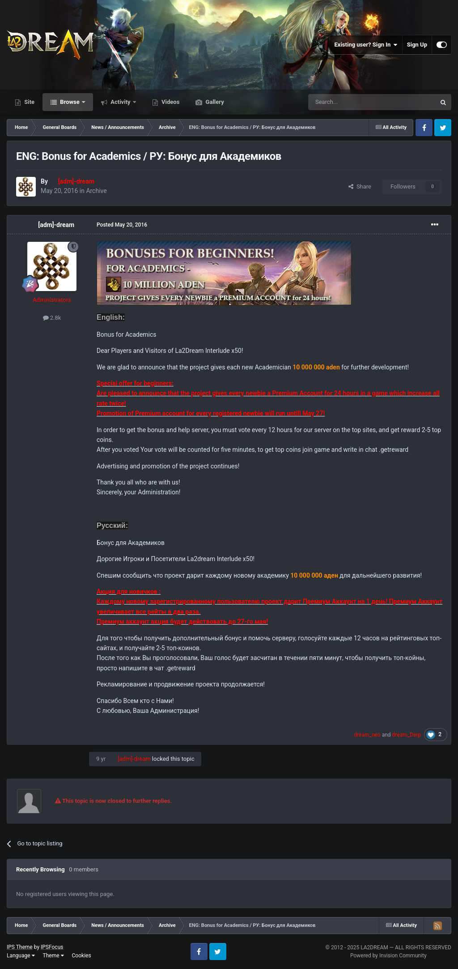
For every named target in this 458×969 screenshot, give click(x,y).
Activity (120, 102)
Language (21, 955)
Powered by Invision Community (388, 955)
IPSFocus (52, 947)
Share (359, 186)
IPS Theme (20, 947)
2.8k (52, 317)
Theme (53, 955)
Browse (70, 102)
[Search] (350, 102)
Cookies (81, 955)
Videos (170, 102)
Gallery (214, 102)
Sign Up (417, 44)
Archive (96, 190)
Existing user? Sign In (366, 44)
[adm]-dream (56, 224)
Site (28, 102)
